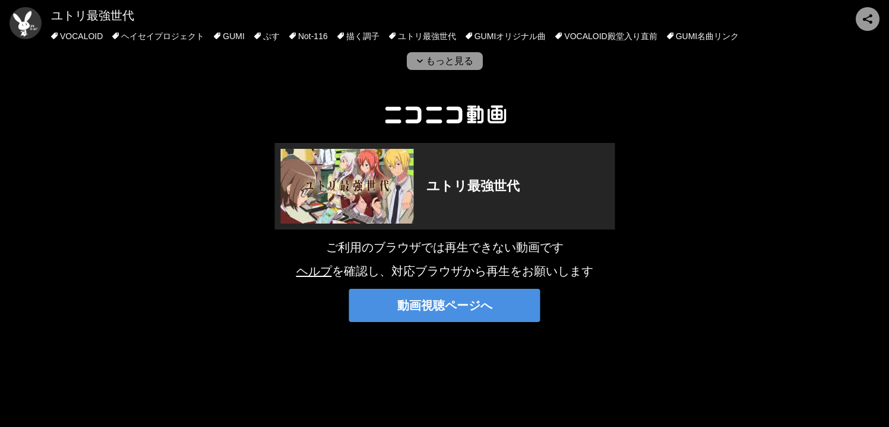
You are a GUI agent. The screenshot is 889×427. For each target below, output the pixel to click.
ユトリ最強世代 (92, 15)
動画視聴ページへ (444, 305)
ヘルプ (314, 271)
